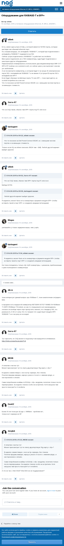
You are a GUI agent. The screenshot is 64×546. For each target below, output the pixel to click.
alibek (9, 22)
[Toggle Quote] (5, 135)
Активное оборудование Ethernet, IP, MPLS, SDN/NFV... (36, 24)
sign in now (51, 491)
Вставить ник (7, 93)
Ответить (32, 31)
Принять (32, 542)
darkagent (12, 127)
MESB (10, 358)
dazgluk (11, 431)
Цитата (21, 93)
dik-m (10, 290)
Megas (11, 220)
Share (15, 514)
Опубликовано (20, 42)
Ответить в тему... (12, 502)
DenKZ (11, 404)
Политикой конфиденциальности (14, 537)
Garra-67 (12, 102)
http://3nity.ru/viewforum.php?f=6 (14, 341)
